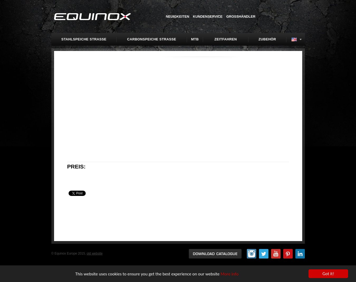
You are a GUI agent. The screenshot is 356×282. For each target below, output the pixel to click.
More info (229, 274)
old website (95, 253)
